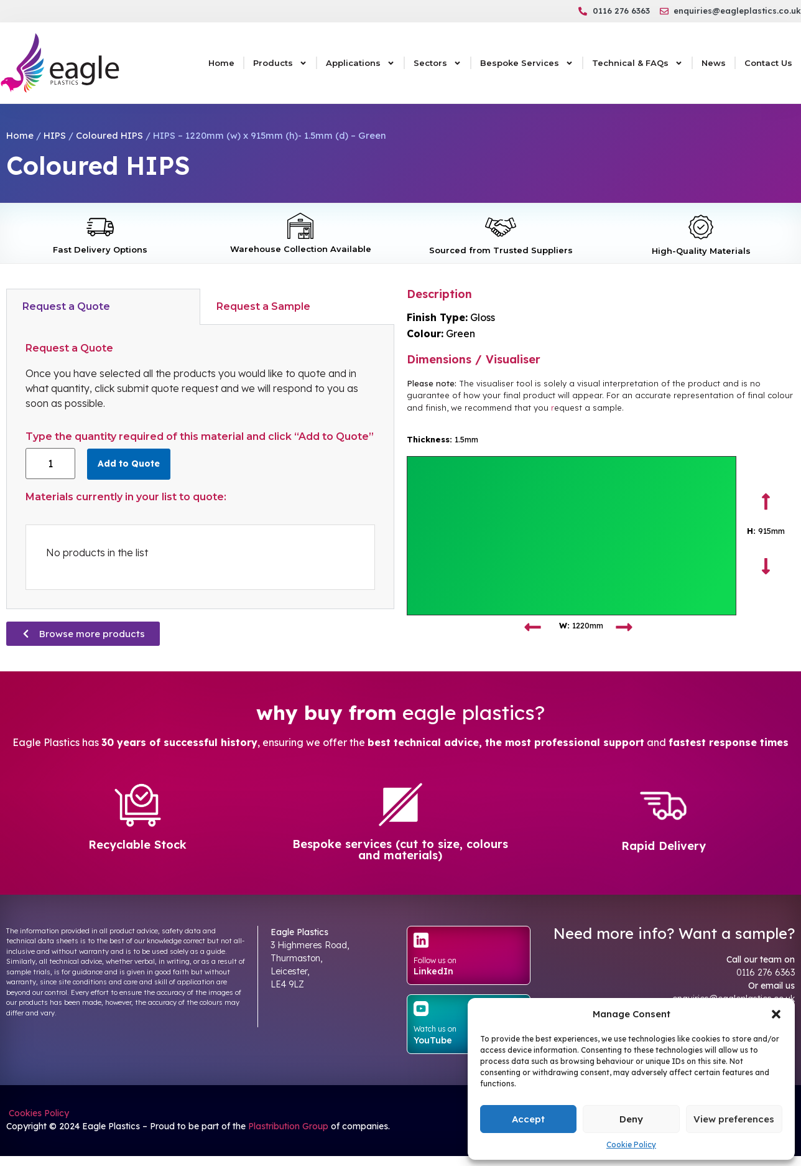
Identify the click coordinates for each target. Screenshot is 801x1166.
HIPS (55, 135)
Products (280, 63)
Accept (528, 1119)
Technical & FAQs (637, 63)
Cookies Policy (37, 1113)
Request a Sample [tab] (263, 306)
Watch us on (435, 1028)
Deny (631, 1119)
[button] (776, 1014)
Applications (360, 63)
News (713, 63)
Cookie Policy (631, 1144)
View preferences (733, 1119)
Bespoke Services (526, 63)
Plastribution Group (288, 1126)
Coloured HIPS (109, 135)
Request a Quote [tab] (66, 306)
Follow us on (435, 960)
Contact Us (768, 63)
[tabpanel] (200, 467)
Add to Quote (129, 463)
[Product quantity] (50, 463)
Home (221, 63)
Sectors (437, 63)
